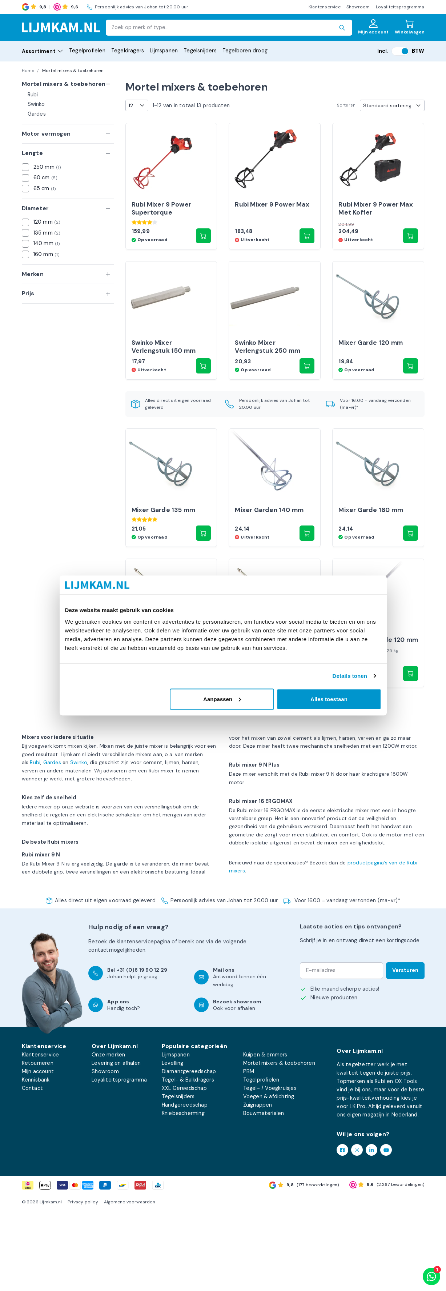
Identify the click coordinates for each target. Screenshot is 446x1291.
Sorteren (346, 105)
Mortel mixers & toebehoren (279, 1143)
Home (28, 70)
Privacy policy (83, 1283)
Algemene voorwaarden (129, 1283)
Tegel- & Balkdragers (188, 1160)
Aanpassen (222, 699)
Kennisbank (36, 1160)
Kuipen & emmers (265, 1135)
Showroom (358, 7)
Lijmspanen (164, 50)
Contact (32, 1169)
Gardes (37, 114)
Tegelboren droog (245, 50)
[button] (203, 256)
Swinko (36, 104)
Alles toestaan (328, 699)
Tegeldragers (127, 50)
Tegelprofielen (87, 50)
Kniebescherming (183, 1194)
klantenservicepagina (143, 1022)
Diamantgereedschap (189, 1152)
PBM (248, 1152)
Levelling (173, 1143)
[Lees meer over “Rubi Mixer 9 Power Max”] (307, 256)
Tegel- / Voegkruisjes (270, 1169)
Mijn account (38, 1152)
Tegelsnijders (200, 50)
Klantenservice (325, 7)
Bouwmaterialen (263, 1194)
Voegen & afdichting (268, 1177)
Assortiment (42, 51)
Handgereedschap (185, 1186)
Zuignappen (257, 1186)
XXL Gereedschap (184, 1169)
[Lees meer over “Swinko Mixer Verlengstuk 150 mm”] (203, 406)
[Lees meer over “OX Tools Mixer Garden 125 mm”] (203, 754)
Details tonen (350, 676)
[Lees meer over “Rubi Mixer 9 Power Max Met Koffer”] (410, 256)
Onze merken (108, 1135)
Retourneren (37, 1143)
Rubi (33, 94)
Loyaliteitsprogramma (400, 7)
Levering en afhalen (116, 1143)
